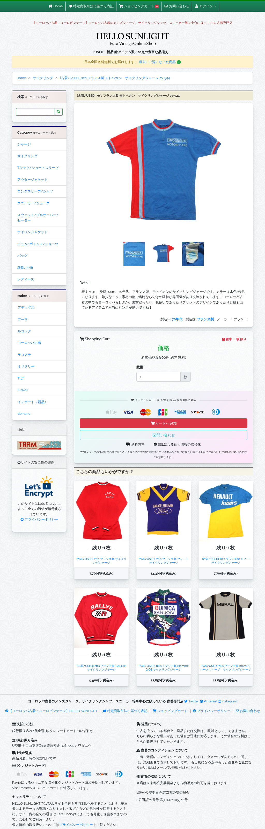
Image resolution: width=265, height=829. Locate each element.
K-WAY (23, 390)
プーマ (23, 319)
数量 (139, 367)
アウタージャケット (32, 180)
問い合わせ (163, 435)
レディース (25, 279)
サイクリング (27, 156)
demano (24, 414)
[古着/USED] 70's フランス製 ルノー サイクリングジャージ (227, 560)
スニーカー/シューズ (33, 203)
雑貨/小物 (25, 268)
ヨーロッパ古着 (29, 343)
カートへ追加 (163, 423)
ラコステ (24, 355)
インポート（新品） (33, 402)
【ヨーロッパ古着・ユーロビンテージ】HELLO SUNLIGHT (51, 711)
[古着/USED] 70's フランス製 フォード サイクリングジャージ (164, 560)
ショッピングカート (170, 711)
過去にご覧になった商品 (160, 62)
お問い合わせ (248, 711)
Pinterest (208, 701)
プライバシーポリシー (39, 519)
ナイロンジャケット (32, 232)
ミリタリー (26, 366)
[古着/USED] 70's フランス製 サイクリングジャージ (101, 560)
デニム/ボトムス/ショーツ (37, 244)
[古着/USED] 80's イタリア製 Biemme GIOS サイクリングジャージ (163, 667)
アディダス (26, 307)
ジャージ (24, 144)
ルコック (24, 331)
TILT (21, 378)
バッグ (22, 256)
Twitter (191, 701)
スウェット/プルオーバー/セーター (37, 217)
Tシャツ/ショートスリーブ (37, 168)
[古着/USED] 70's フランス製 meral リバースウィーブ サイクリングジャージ (225, 667)
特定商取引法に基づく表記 (125, 711)
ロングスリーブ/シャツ (35, 191)
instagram (227, 701)
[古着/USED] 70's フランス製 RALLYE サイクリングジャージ (103, 667)
